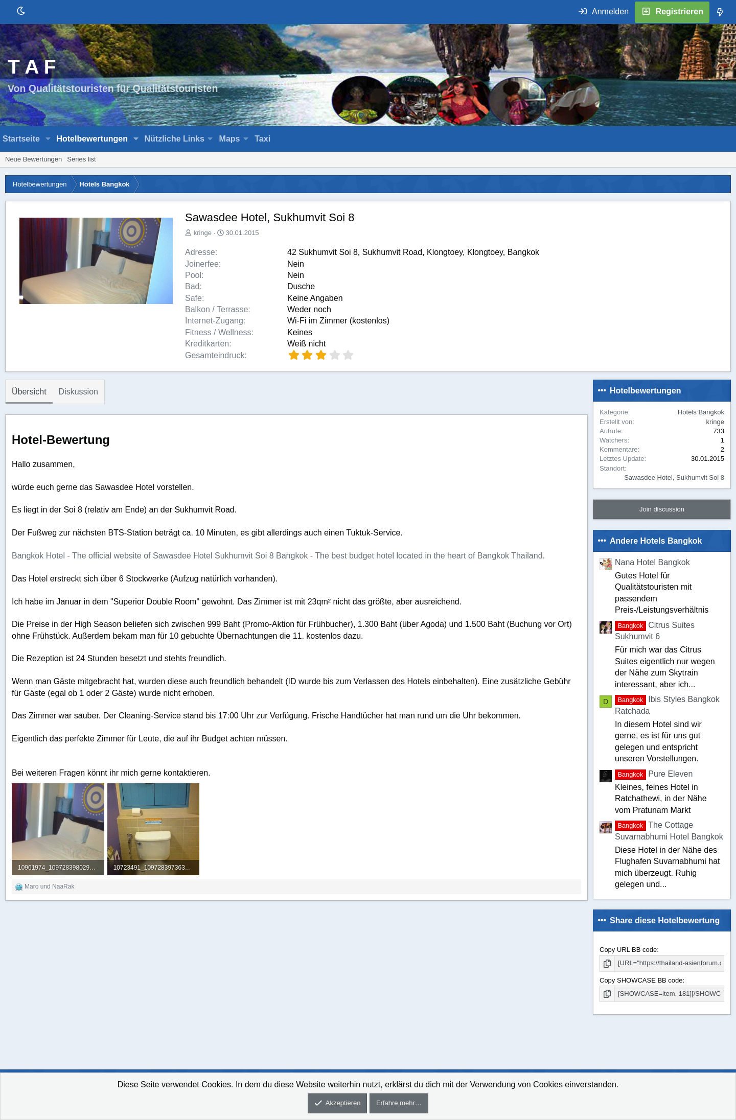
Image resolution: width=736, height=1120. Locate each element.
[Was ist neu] (720, 12)
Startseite (21, 138)
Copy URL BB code (628, 949)
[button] (48, 139)
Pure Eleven (654, 773)
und (49, 886)
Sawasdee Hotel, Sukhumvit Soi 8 (674, 477)
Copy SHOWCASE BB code (641, 980)
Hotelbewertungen (92, 138)
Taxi (262, 138)
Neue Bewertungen (33, 159)
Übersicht (29, 391)
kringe (203, 233)
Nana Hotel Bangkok (652, 562)
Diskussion (78, 391)
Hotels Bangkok (701, 412)
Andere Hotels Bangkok (656, 540)
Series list (81, 159)
